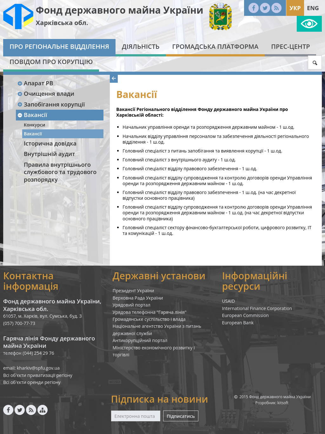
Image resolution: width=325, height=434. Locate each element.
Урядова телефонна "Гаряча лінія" (150, 312)
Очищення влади (45, 93)
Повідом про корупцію (51, 61)
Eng (313, 8)
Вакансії (32, 115)
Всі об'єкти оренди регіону (32, 382)
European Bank (238, 323)
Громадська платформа (215, 46)
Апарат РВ (35, 83)
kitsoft (283, 402)
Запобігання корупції (51, 104)
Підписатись (181, 416)
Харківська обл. (62, 22)
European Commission (245, 315)
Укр (295, 8)
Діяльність (141, 46)
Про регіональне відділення (59, 46)
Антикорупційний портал (140, 340)
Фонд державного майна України (119, 9)
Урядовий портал (131, 305)
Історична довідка (50, 143)
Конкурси (34, 125)
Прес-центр (290, 46)
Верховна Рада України (138, 298)
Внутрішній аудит (49, 154)
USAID (228, 301)
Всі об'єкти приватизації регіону (37, 375)
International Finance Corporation (257, 308)
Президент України (133, 291)
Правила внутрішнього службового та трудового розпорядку (60, 172)
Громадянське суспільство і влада (149, 319)
